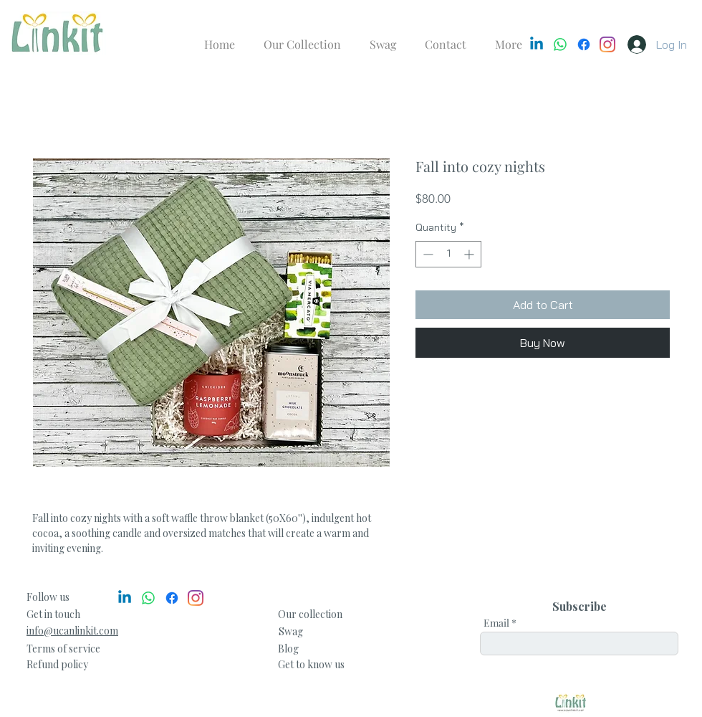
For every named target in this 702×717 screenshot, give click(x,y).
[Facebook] (584, 44)
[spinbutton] (448, 254)
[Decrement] (427, 254)
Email (496, 623)
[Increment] (470, 254)
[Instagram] (607, 44)
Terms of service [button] (63, 648)
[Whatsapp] (560, 44)
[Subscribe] (579, 607)
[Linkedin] (536, 44)
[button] (57, 664)
